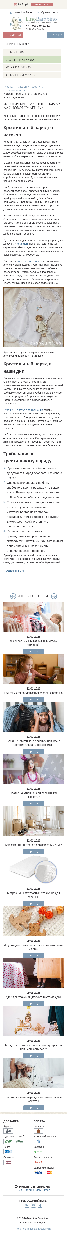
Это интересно (12, 90)
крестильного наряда (30, 261)
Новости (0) (15, 52)
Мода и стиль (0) (18, 67)
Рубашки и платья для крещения (23, 409)
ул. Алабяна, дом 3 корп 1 (35, 1189)
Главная (8, 86)
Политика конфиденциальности (33, 1228)
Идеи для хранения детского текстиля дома (33, 997)
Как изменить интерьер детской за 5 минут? (33, 844)
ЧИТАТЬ (33, 651)
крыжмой (22, 243)
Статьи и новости (29, 86)
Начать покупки (42, 4)
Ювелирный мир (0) (20, 75)
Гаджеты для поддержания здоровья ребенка (33, 692)
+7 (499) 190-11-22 (38, 25)
